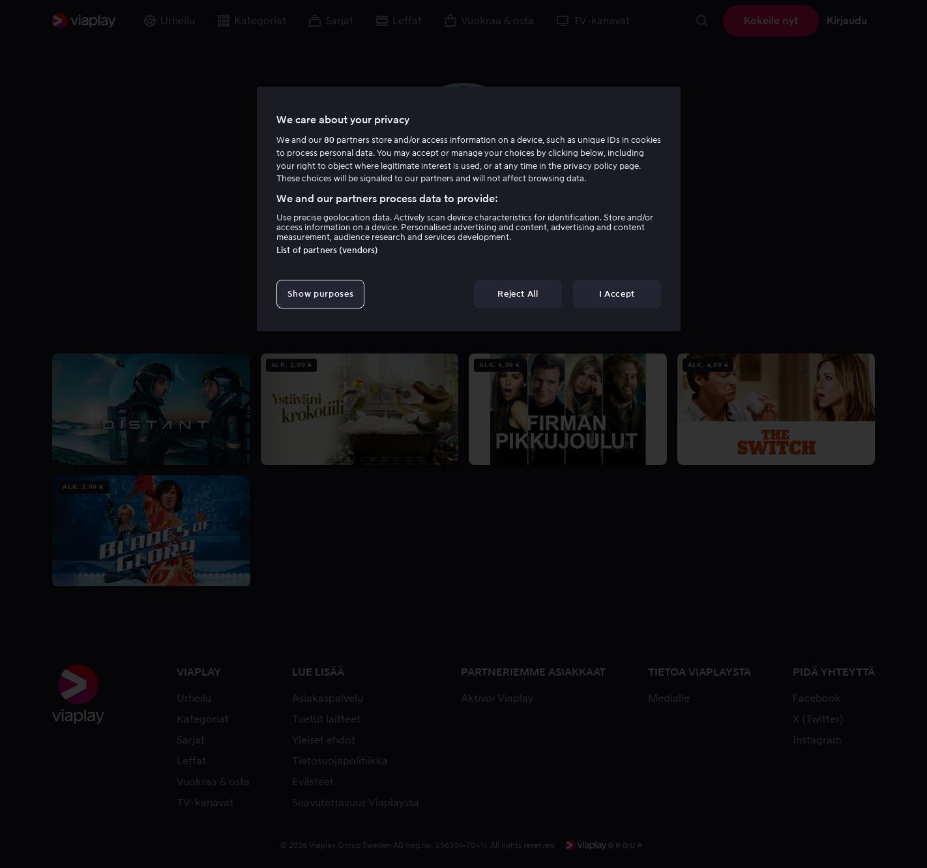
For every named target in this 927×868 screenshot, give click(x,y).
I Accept (617, 294)
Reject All (517, 294)
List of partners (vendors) (327, 250)
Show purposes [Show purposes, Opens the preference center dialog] (320, 294)
